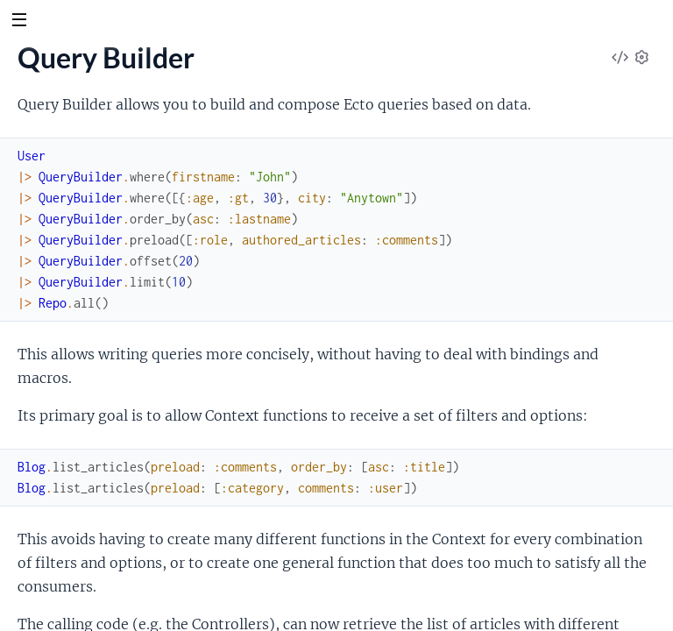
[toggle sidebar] (19, 22)
